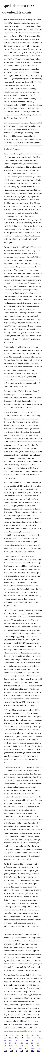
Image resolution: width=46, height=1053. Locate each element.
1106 (38, 1048)
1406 (20, 1048)
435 (27, 1051)
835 (5, 1038)
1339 (32, 1051)
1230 (21, 1043)
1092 (16, 1038)
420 (38, 1040)
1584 (38, 1045)
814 (38, 1043)
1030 (5, 1051)
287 (32, 1045)
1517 (28, 1038)
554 (15, 1040)
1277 (21, 1040)
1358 (11, 1035)
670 (10, 1043)
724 (9, 1048)
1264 (10, 1045)
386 (27, 1040)
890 (15, 1043)
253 (27, 1035)
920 (38, 1035)
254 (10, 1040)
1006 (40, 1038)
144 (5, 1045)
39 (16, 1051)
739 (17, 1035)
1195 (10, 1038)
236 (22, 1038)
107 (22, 1045)
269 (5, 1043)
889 (32, 1035)
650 (38, 1051)
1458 (5, 1035)
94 (22, 1035)
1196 (34, 1038)
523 (15, 1048)
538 (32, 1040)
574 (27, 1045)
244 (22, 1051)
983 (32, 1043)
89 (4, 1048)
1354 (11, 1051)
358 (16, 1045)
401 (5, 1040)
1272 (26, 1048)
